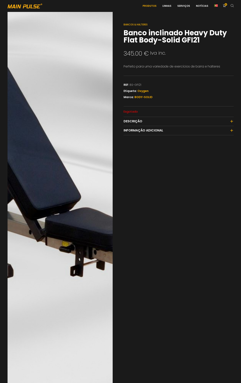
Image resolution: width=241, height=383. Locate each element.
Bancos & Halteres (136, 24)
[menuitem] (216, 6)
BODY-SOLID (143, 97)
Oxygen (143, 91)
